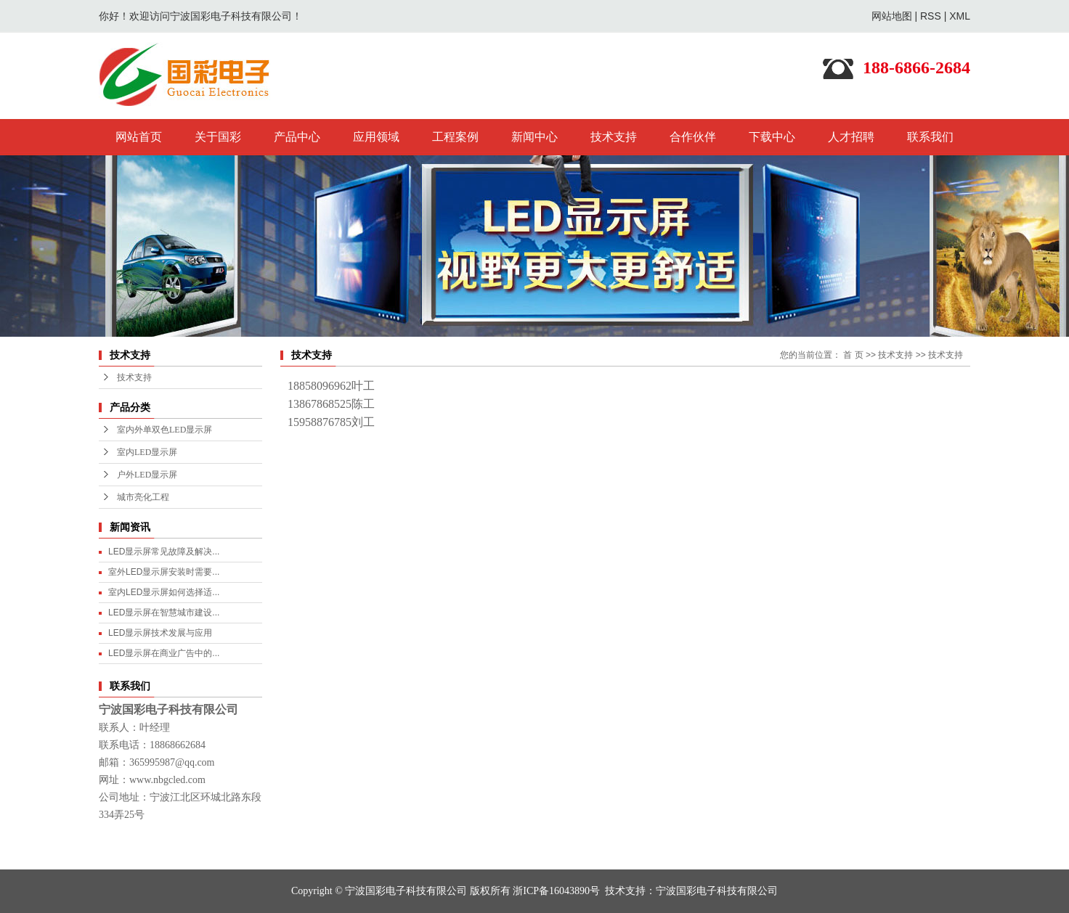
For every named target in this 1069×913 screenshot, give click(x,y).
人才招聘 (851, 137)
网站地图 (891, 16)
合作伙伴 (693, 137)
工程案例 (455, 137)
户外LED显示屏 (147, 475)
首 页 (853, 355)
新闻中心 (534, 137)
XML (959, 16)
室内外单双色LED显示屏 (164, 430)
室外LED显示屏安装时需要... (163, 572)
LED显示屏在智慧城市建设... (163, 612)
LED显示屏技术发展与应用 (160, 633)
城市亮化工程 (143, 497)
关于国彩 (218, 137)
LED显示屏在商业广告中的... (163, 653)
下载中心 (772, 137)
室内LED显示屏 (147, 452)
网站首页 (138, 137)
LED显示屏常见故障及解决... (163, 551)
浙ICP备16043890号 (556, 890)
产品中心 (297, 137)
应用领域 (376, 137)
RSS (930, 16)
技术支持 (613, 137)
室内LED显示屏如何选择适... (163, 592)
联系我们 (930, 137)
